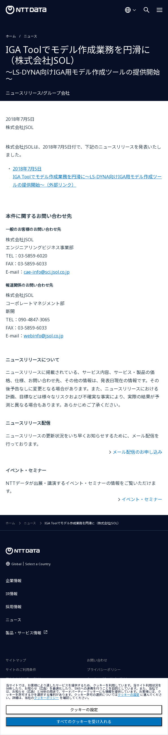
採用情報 (13, 606)
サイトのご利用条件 (21, 669)
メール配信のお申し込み (137, 452)
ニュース (30, 36)
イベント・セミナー (142, 499)
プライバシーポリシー (104, 669)
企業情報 (13, 580)
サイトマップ (16, 660)
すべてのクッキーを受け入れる (84, 721)
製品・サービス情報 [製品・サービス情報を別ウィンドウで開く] (23, 632)
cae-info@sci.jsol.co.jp (47, 272)
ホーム (11, 36)
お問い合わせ (97, 660)
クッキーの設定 (84, 709)
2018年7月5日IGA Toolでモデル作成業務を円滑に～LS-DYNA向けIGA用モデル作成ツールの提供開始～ (87, 177)
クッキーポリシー (46, 698)
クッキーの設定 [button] (128, 695)
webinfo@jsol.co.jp (43, 336)
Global (31, 564)
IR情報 (12, 593)
